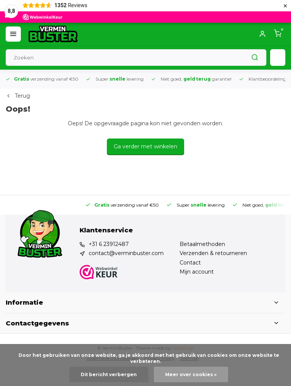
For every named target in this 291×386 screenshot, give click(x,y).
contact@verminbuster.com (126, 253)
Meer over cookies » (191, 374)
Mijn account (197, 271)
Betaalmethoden (202, 244)
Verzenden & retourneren (213, 253)
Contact (190, 262)
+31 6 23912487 (109, 244)
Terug (18, 95)
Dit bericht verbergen (109, 374)
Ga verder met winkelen (145, 146)
